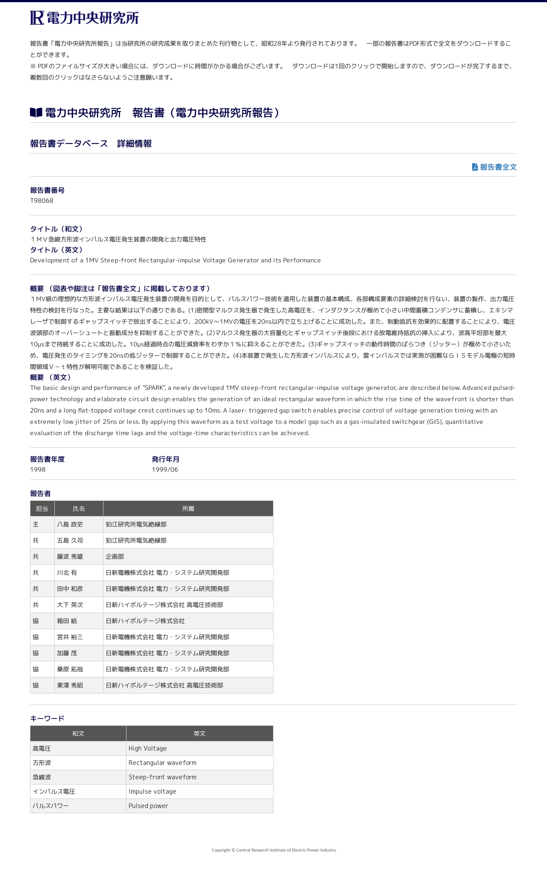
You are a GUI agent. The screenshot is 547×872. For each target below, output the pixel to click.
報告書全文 (498, 167)
